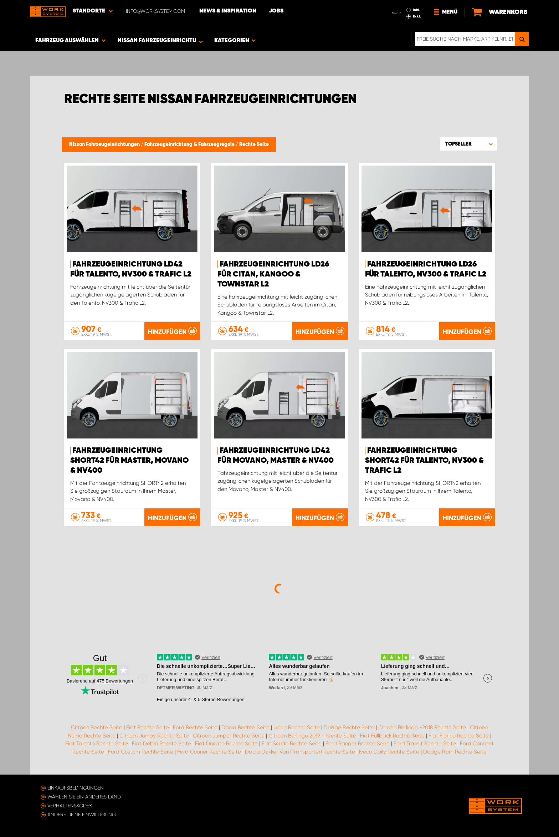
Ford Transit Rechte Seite (425, 743)
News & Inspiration (227, 11)
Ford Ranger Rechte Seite (357, 743)
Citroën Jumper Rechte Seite (229, 735)
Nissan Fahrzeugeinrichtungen (105, 144)
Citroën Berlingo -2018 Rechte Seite (422, 727)
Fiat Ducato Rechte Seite (226, 743)
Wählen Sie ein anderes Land (84, 797)
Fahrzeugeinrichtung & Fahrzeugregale (190, 144)
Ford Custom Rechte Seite (140, 752)
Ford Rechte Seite (195, 727)
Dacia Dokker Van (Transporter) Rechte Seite (300, 752)
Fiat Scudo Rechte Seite (292, 743)
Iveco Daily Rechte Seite (389, 752)
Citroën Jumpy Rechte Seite (154, 735)
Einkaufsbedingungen (75, 788)
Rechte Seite (254, 144)
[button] (468, 143)
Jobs (276, 11)
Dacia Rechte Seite (245, 727)
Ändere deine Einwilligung (81, 814)
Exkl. (417, 16)
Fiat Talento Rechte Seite (96, 743)
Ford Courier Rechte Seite (209, 752)
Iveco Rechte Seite (296, 727)
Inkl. (416, 10)
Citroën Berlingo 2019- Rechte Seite (312, 735)
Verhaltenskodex (69, 805)
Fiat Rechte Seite (147, 727)
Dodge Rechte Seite (349, 727)
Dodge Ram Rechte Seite (455, 752)
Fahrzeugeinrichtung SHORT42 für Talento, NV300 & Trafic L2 (424, 461)
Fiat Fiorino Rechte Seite (459, 735)
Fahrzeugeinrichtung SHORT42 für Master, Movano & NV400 (129, 461)
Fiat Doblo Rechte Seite (161, 743)
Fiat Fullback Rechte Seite (392, 735)
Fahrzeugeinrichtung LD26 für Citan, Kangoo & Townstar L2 (273, 274)
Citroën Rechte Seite (96, 727)
